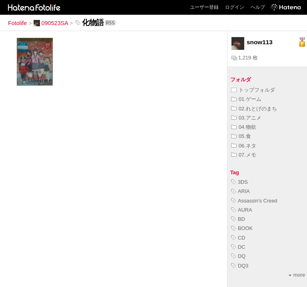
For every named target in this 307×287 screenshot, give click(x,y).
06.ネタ (243, 146)
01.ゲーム (246, 99)
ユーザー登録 (204, 7)
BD (238, 219)
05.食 (241, 136)
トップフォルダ (253, 90)
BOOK (242, 228)
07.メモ (243, 155)
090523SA (51, 23)
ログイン (234, 7)
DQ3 (239, 266)
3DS (239, 182)
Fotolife (17, 23)
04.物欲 (243, 127)
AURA (241, 210)
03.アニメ (246, 118)
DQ (238, 256)
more (297, 275)
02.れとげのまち (254, 109)
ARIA (240, 191)
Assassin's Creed (254, 201)
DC (238, 247)
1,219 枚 (244, 58)
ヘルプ (258, 7)
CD (238, 238)
